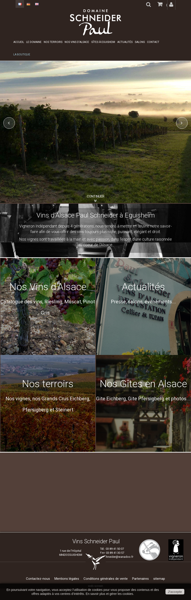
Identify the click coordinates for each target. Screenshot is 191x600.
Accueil (18, 42)
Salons (140, 42)
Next (182, 123)
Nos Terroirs (53, 42)
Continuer (95, 196)
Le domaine (34, 42)
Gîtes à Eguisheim (103, 42)
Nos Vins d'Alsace (77, 42)
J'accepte (175, 592)
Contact (153, 42)
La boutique (21, 54)
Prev (9, 123)
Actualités (125, 42)
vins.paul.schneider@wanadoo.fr (112, 556)
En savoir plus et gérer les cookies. (110, 594)
